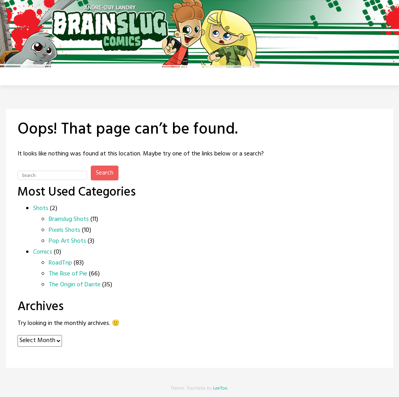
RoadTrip (60, 263)
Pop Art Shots (67, 241)
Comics (42, 252)
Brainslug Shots (69, 219)
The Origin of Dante (75, 285)
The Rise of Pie (68, 274)
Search (104, 173)
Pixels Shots (64, 230)
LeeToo (220, 388)
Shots (40, 208)
